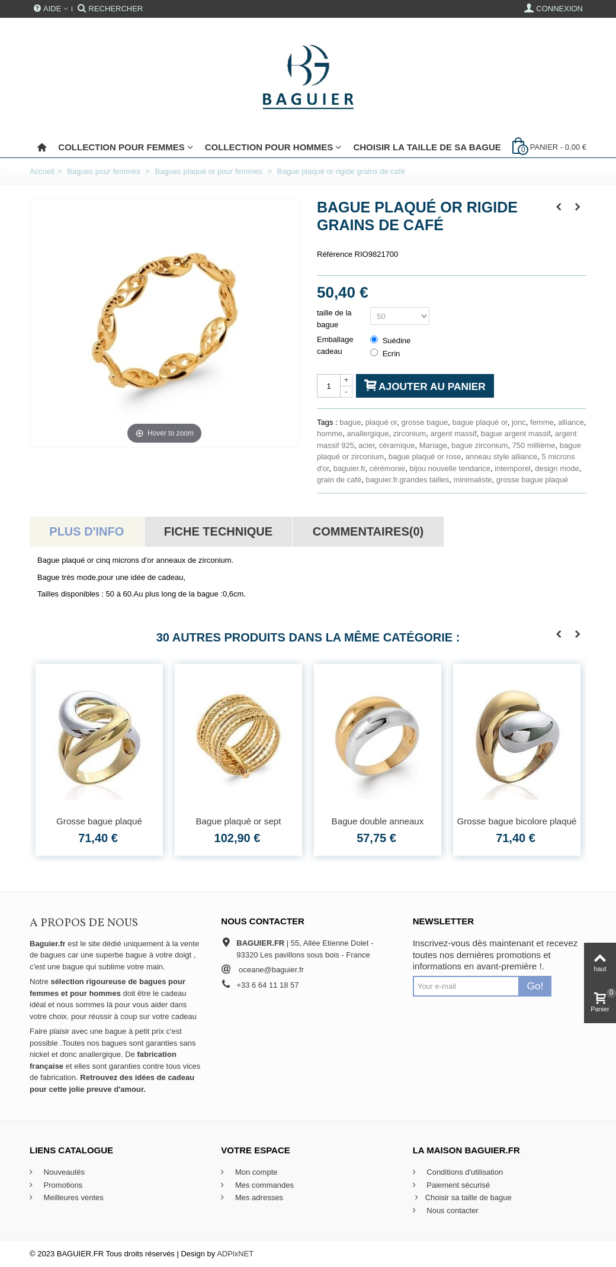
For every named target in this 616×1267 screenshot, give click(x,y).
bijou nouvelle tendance (449, 468)
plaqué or (381, 422)
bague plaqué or (479, 422)
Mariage (433, 445)
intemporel (513, 468)
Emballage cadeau (335, 345)
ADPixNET (235, 1253)
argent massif (454, 433)
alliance (571, 422)
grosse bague (424, 422)
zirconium (409, 433)
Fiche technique (218, 531)
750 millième (534, 445)
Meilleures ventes (72, 1197)
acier (366, 445)
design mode (557, 468)
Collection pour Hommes (269, 147)
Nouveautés (63, 1172)
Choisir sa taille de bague (462, 1198)
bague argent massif (516, 433)
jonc (519, 422)
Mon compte (255, 1172)
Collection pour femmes (121, 147)
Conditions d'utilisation (464, 1172)
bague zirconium (479, 445)
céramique (397, 445)
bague (350, 422)
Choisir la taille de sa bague (426, 147)
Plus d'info (86, 531)
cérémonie (388, 468)
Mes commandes (263, 1185)
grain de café (339, 479)
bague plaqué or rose (425, 456)
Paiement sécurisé (457, 1185)
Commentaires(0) (368, 531)
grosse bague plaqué (532, 479)
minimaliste (473, 479)
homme (329, 433)
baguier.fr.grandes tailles (407, 479)
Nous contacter (452, 1210)
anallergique (368, 433)
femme (542, 422)
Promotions (61, 1185)
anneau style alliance (501, 456)
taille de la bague (334, 318)
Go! (535, 986)
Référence (334, 254)
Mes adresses (258, 1197)
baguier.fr (349, 468)
